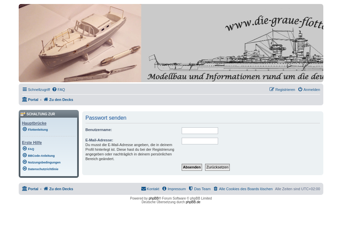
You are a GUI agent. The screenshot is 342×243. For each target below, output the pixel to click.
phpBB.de (193, 202)
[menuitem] (58, 90)
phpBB (154, 198)
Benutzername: (99, 130)
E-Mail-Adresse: (99, 140)
